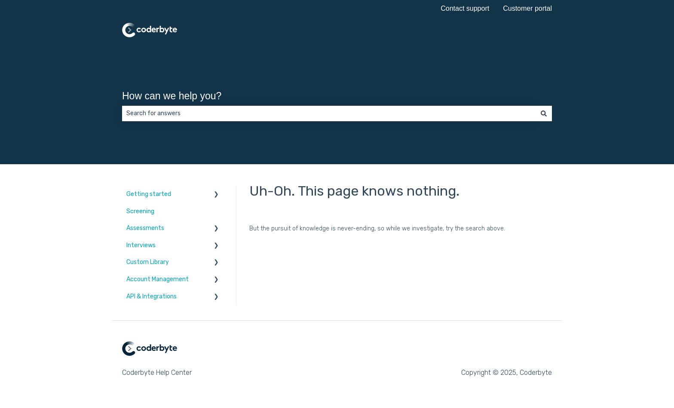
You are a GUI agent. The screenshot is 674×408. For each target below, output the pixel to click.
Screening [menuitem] (140, 211)
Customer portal (527, 8)
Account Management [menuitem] (157, 279)
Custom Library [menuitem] (147, 262)
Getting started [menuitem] (148, 194)
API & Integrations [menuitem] (151, 296)
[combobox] (329, 113)
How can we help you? (171, 95)
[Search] (544, 113)
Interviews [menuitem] (141, 245)
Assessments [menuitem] (145, 228)
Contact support (465, 8)
